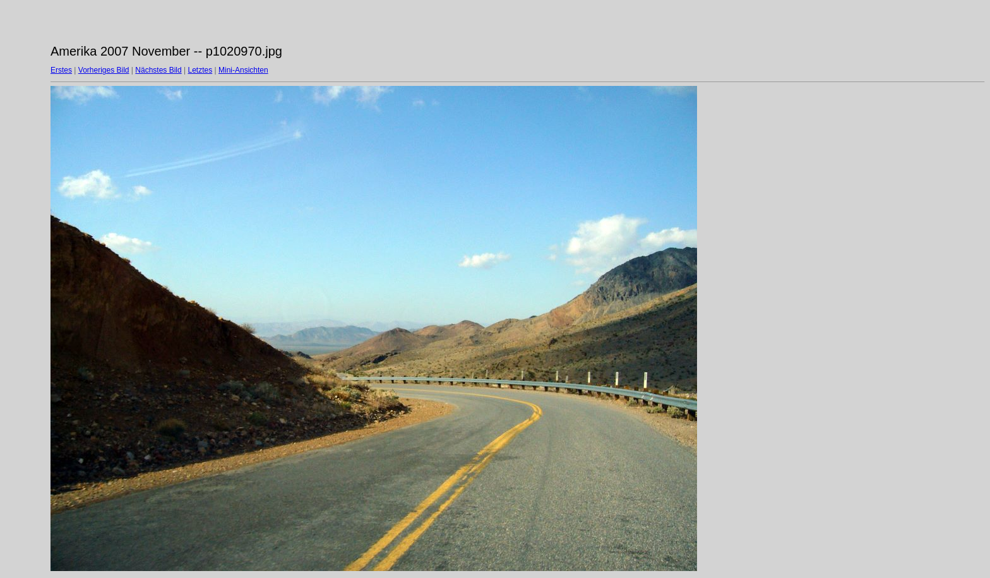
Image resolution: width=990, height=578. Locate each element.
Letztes (200, 70)
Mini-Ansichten (243, 70)
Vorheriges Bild (103, 70)
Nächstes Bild (158, 70)
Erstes (61, 70)
